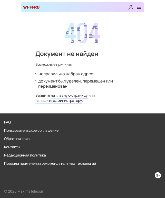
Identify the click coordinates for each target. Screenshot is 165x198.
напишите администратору (58, 100)
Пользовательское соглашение (31, 130)
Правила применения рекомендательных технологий (50, 163)
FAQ (7, 122)
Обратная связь (18, 138)
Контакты (12, 146)
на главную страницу (69, 95)
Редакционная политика (25, 155)
